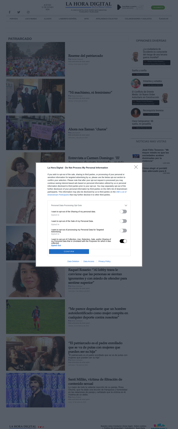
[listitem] (89, 205)
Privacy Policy (105, 261)
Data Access (88, 261)
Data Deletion (73, 261)
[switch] (123, 211)
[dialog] (89, 215)
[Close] (136, 168)
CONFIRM (69, 251)
